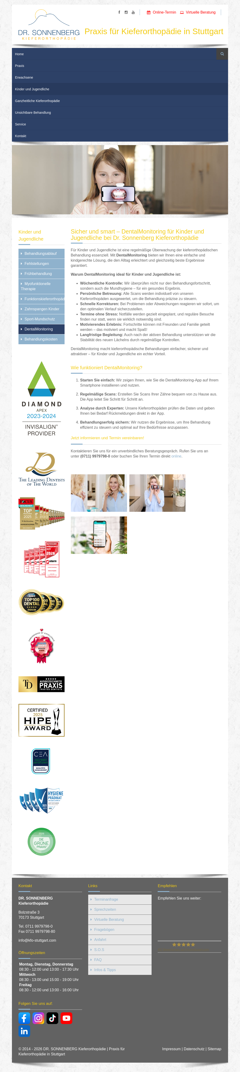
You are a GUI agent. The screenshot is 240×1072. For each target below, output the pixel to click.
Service (20, 124)
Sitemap (214, 1049)
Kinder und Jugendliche (32, 89)
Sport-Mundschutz (40, 319)
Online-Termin (164, 12)
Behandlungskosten (41, 339)
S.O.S (99, 950)
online (176, 456)
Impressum (171, 1049)
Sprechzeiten (105, 909)
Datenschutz (194, 1049)
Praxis (19, 66)
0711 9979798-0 (39, 926)
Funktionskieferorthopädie (45, 299)
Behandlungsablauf (41, 254)
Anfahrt (100, 940)
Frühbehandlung (38, 274)
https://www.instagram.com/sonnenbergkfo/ (126, 12)
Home (19, 54)
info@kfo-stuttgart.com (37, 940)
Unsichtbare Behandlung (33, 112)
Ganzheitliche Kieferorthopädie (37, 101)
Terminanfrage (106, 899)
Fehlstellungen (37, 264)
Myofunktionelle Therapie (36, 286)
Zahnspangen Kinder (42, 309)
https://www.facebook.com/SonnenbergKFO (119, 12)
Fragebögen (104, 930)
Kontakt (20, 136)
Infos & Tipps (105, 970)
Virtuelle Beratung (201, 12)
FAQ (98, 960)
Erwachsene (24, 77)
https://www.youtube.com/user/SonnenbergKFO (133, 12)
